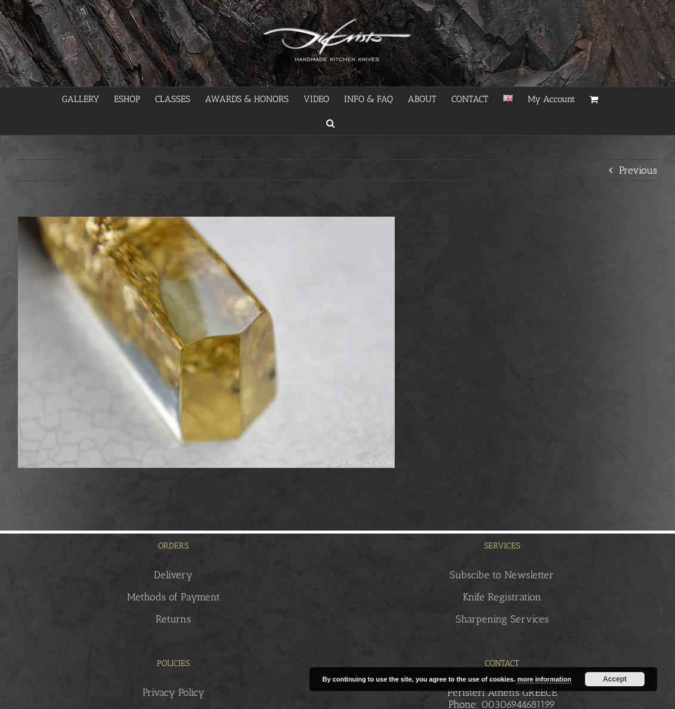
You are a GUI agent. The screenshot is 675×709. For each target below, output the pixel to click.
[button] (330, 123)
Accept (615, 679)
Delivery (173, 575)
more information (544, 679)
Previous (638, 170)
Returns (173, 619)
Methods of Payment (173, 597)
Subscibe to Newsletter (502, 575)
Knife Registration (502, 597)
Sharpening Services (502, 619)
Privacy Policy (174, 692)
